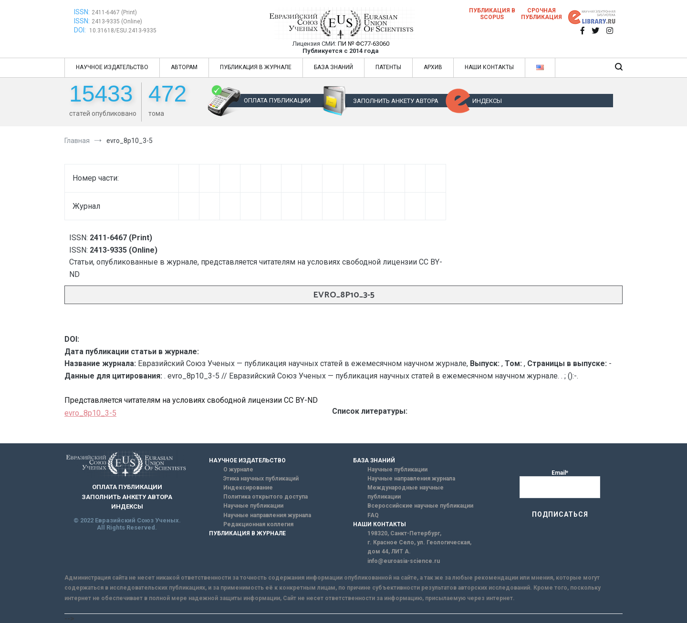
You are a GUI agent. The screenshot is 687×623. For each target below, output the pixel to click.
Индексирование (248, 487)
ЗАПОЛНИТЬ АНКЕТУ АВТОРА (395, 100)
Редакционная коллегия (258, 524)
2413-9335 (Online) (117, 21)
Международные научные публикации (405, 492)
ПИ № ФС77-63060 (363, 43)
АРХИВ (433, 67)
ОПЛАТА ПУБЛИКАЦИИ (277, 100)
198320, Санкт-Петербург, (404, 533)
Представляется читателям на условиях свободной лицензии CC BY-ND (191, 400)
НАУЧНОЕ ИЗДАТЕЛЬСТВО (112, 67)
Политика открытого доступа (265, 496)
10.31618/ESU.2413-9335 (122, 30)
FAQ (373, 515)
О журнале (238, 469)
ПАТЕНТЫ (388, 67)
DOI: (80, 30)
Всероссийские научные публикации (420, 505)
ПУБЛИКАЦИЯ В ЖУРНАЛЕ (255, 67)
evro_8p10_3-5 (90, 413)
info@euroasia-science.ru (403, 561)
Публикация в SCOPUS (492, 13)
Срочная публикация (541, 13)
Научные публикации (253, 505)
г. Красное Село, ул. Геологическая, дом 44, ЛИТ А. (419, 547)
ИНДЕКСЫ (487, 100)
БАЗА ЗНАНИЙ (333, 67)
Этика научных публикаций (261, 478)
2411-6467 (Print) (114, 12)
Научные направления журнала (267, 515)
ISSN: (82, 12)
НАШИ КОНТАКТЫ (489, 67)
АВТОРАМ (184, 67)
